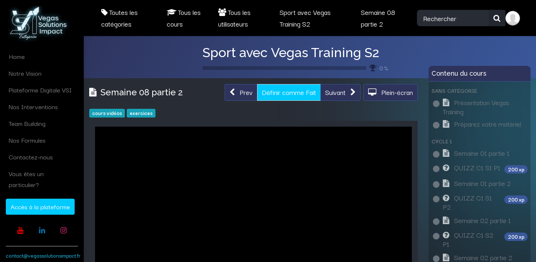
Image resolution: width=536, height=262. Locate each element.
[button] (241, 92)
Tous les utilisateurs (234, 18)
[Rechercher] (497, 18)
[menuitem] (42, 56)
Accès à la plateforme (40, 206)
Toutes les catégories (119, 18)
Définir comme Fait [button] (289, 92)
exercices (141, 113)
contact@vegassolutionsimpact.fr (43, 255)
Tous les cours (184, 18)
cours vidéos (107, 113)
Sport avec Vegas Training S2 (290, 52)
